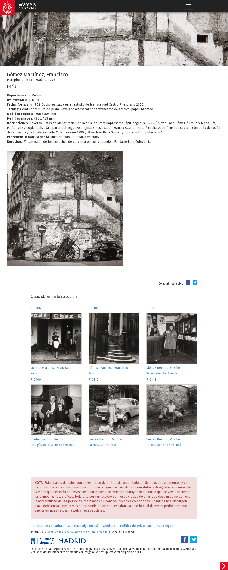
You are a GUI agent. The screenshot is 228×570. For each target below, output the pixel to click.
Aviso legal (165, 526)
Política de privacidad (136, 526)
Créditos (109, 526)
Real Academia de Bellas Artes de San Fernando (77, 532)
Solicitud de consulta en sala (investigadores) (64, 526)
